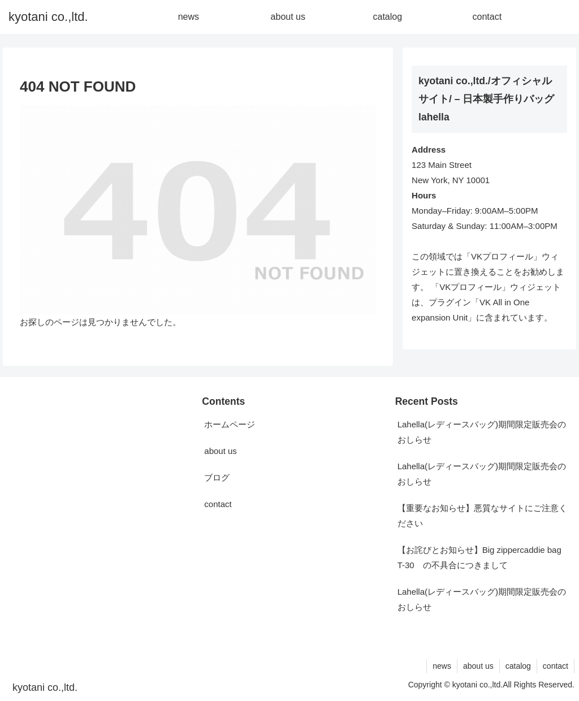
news (442, 665)
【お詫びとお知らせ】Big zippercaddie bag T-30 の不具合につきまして (479, 557)
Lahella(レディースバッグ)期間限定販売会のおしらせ (481, 431)
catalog (518, 665)
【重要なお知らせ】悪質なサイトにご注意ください (482, 515)
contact (217, 504)
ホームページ (229, 424)
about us (220, 451)
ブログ (217, 477)
